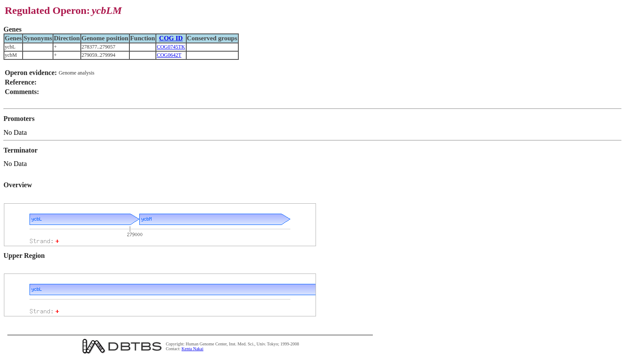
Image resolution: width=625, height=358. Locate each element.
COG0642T (169, 55)
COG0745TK (171, 47)
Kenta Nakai (192, 348)
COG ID (171, 38)
